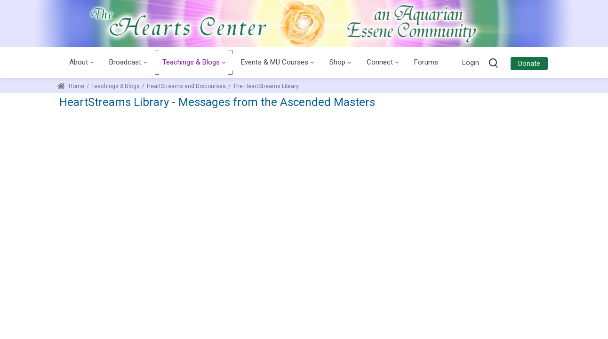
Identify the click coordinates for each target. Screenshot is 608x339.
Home (70, 86)
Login (470, 62)
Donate (529, 63)
